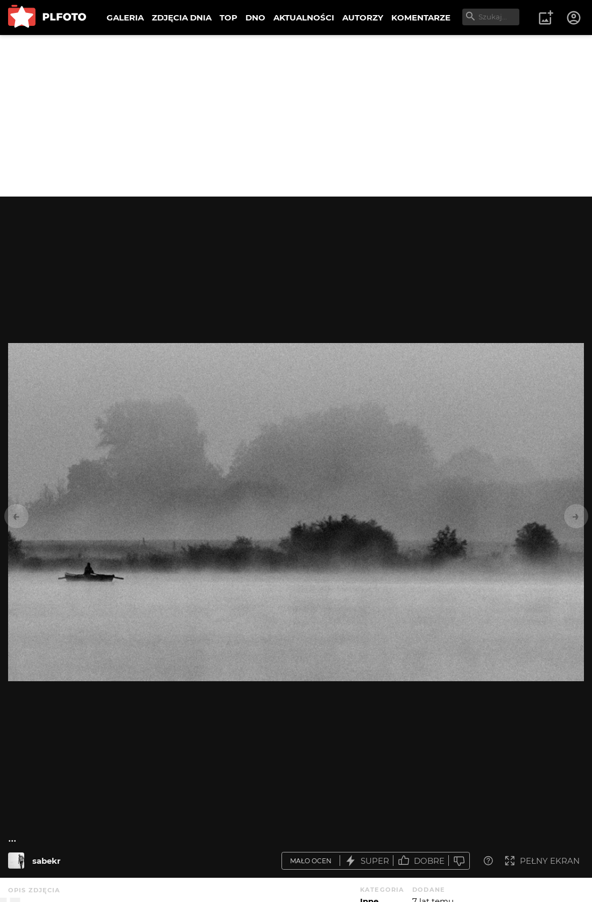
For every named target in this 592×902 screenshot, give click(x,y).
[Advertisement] (296, 115)
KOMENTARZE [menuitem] (420, 17)
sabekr (46, 861)
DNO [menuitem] (255, 17)
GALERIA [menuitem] (125, 17)
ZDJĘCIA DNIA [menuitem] (182, 17)
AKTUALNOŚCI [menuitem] (303, 17)
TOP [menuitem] (228, 17)
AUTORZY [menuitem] (362, 17)
